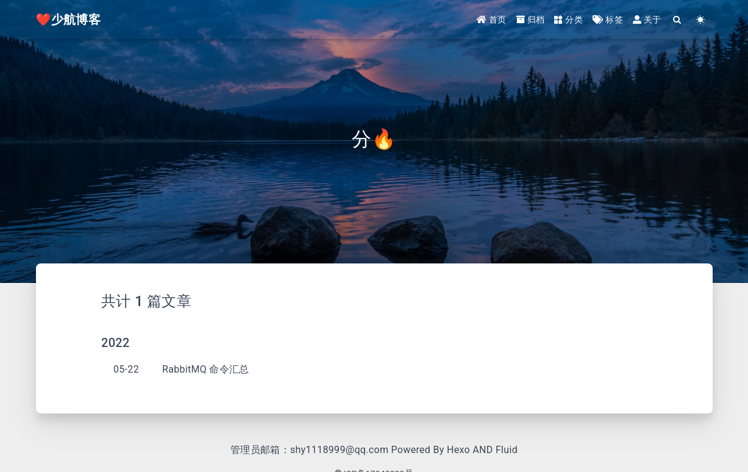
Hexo (458, 450)
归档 (530, 19)
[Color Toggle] (701, 20)
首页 (492, 19)
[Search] (677, 20)
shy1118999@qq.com (339, 450)
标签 (608, 19)
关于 (647, 19)
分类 (568, 19)
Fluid (507, 450)
